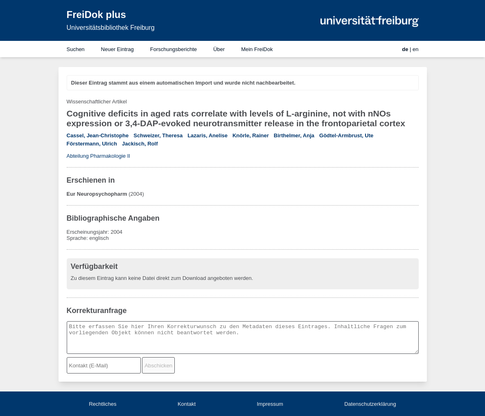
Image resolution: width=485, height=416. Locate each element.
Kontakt (187, 404)
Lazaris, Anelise (207, 135)
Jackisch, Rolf (140, 144)
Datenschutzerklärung (370, 404)
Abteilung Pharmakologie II (98, 156)
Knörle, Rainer (250, 135)
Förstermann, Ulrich (92, 144)
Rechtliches (102, 404)
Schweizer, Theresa (158, 135)
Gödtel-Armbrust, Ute (346, 135)
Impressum (270, 404)
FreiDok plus (96, 14)
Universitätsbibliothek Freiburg (111, 27)
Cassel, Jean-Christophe (98, 135)
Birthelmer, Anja (294, 135)
